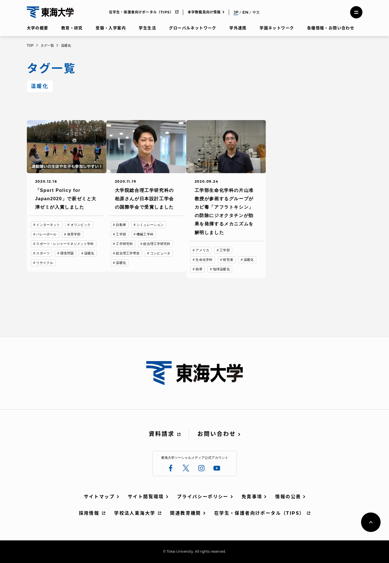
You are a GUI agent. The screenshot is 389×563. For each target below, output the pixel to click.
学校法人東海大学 (134, 513)
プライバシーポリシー (202, 496)
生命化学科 (204, 260)
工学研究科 (124, 244)
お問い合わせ (216, 434)
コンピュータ (160, 253)
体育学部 (74, 234)
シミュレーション (150, 225)
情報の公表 (288, 496)
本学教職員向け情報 (204, 12)
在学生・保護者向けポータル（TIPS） (141, 12)
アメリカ (202, 250)
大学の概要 (37, 27)
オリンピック (80, 225)
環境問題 (67, 253)
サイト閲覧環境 (146, 496)
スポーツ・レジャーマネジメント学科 (65, 244)
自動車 (121, 225)
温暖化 (89, 253)
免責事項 (252, 496)
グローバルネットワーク (192, 27)
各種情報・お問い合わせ (330, 27)
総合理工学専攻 (128, 253)
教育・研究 (72, 27)
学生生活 (147, 27)
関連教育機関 (185, 513)
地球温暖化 (221, 269)
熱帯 (198, 269)
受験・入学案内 (111, 27)
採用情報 (89, 513)
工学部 (121, 234)
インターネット (48, 225)
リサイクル (44, 263)
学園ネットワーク (277, 27)
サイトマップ (99, 496)
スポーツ (42, 253)
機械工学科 (145, 234)
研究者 (228, 260)
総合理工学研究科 (156, 244)
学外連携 (238, 27)
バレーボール (46, 234)
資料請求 (162, 434)
